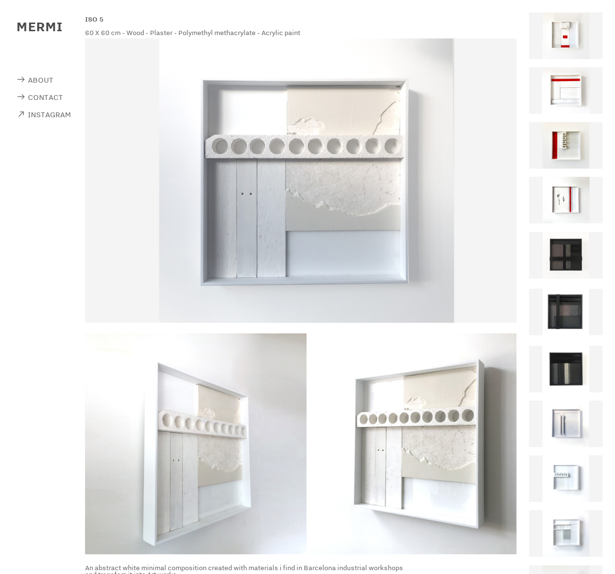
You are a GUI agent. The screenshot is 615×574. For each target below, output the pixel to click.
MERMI (39, 26)
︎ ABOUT (34, 80)
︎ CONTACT (39, 97)
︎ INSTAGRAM (43, 114)
